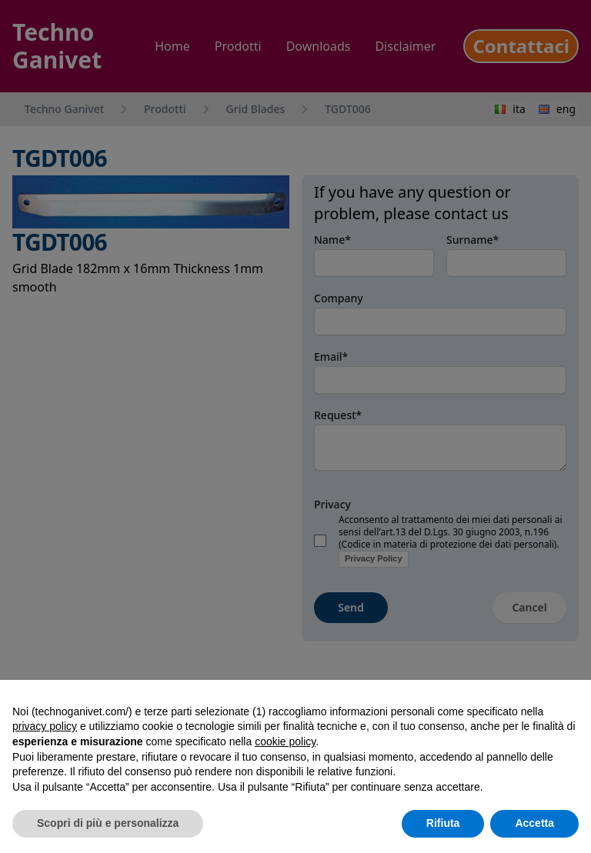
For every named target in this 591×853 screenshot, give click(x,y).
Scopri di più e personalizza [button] (108, 823)
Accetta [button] (534, 823)
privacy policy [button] (44, 726)
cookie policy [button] (285, 741)
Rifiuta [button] (443, 823)
